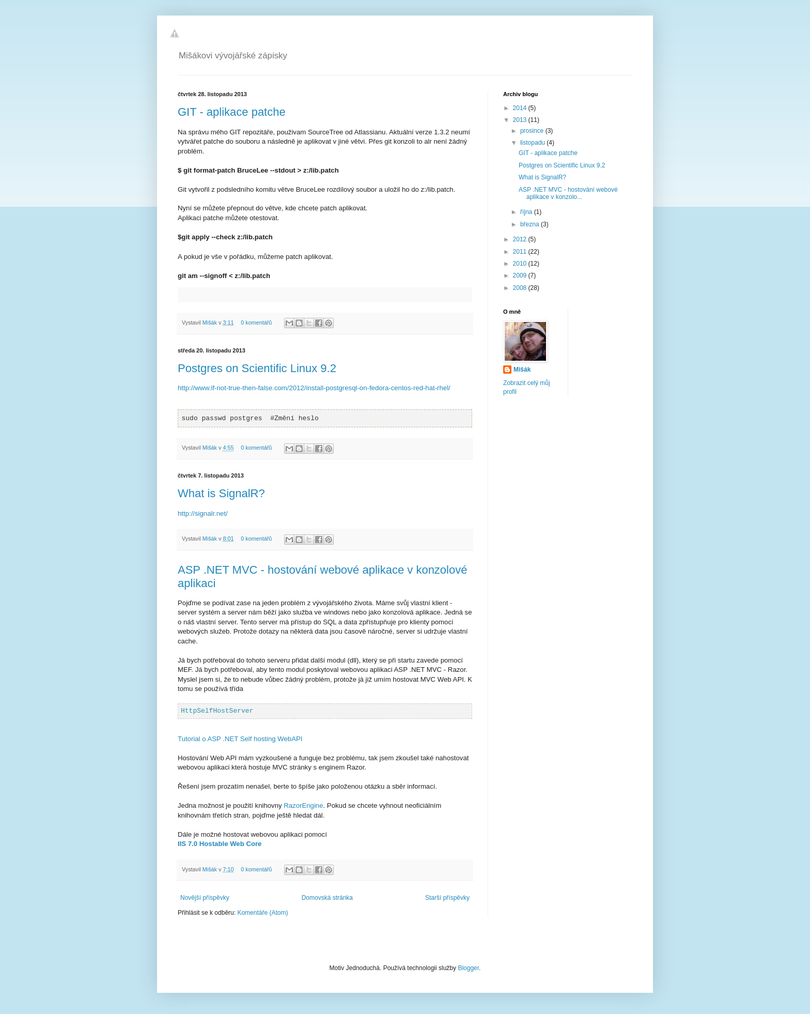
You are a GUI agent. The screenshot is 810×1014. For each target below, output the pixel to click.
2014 (520, 108)
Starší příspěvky (447, 897)
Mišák (210, 322)
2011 (520, 251)
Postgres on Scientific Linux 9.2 (257, 368)
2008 (520, 287)
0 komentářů (256, 322)
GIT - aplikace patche (232, 111)
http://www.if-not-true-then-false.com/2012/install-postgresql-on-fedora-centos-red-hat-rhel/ (314, 388)
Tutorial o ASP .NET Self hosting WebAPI (240, 739)
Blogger (468, 968)
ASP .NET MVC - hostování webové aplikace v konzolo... (568, 193)
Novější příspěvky (204, 897)
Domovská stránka (327, 897)
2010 (520, 263)
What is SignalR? (221, 493)
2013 (520, 120)
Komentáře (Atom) (262, 912)
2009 (520, 275)
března (530, 224)
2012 (520, 239)
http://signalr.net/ (203, 513)
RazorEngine (303, 805)
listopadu (533, 142)
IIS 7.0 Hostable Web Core (219, 844)
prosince (533, 130)
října (527, 212)
